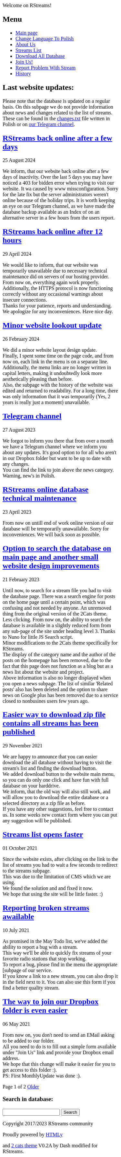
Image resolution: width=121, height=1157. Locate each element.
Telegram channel (32, 416)
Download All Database (40, 56)
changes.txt (68, 118)
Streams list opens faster (43, 834)
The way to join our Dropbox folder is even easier (50, 1005)
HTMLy (54, 1134)
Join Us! (24, 62)
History (23, 73)
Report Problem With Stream (45, 67)
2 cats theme (24, 1145)
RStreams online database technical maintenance (45, 493)
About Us (25, 44)
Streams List (28, 50)
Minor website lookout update (52, 325)
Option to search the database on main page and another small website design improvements (57, 557)
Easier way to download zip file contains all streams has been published (54, 723)
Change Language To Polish (44, 38)
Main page (26, 33)
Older (33, 1086)
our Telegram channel (51, 124)
